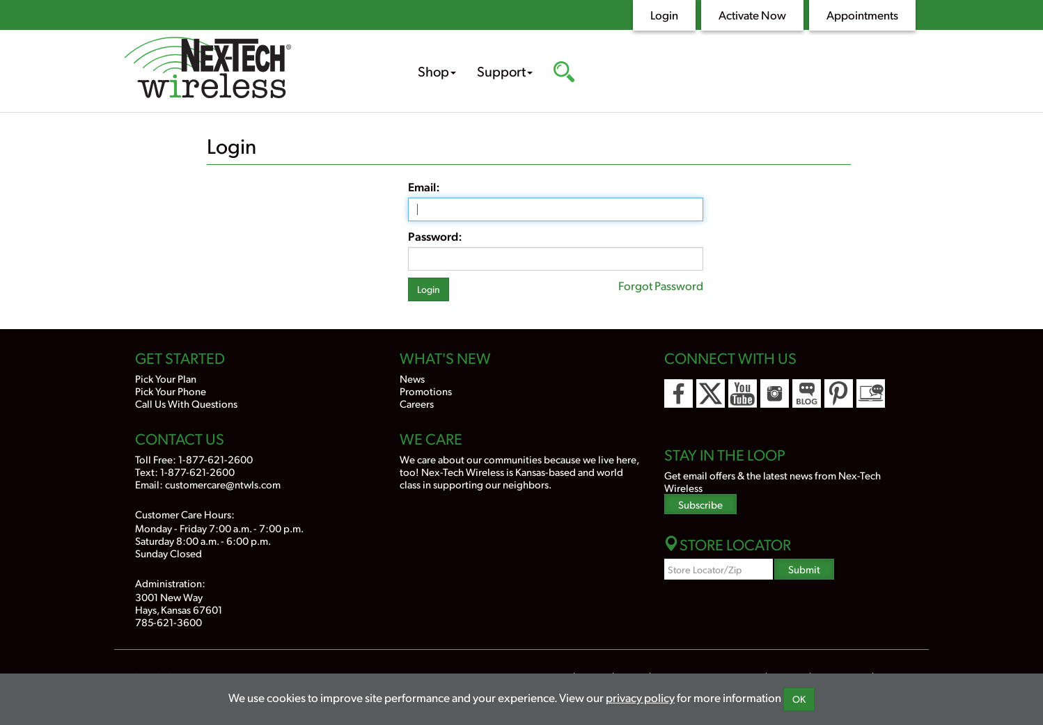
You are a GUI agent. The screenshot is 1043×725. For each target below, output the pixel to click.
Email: (424, 186)
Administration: (170, 582)
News (412, 378)
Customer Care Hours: (185, 513)
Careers (417, 403)
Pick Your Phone (170, 390)
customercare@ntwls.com (223, 484)
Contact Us (179, 438)
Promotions (426, 390)
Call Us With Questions (186, 403)
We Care (431, 438)
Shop (437, 71)
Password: (435, 236)
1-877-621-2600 (215, 458)
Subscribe (700, 504)
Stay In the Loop (724, 454)
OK (799, 699)
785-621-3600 (168, 621)
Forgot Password (660, 285)
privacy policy (640, 697)
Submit (804, 568)
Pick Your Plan (165, 378)
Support (505, 71)
